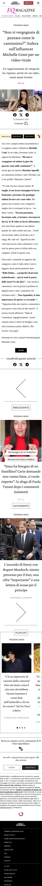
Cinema (35, 16)
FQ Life (17, 16)
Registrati (30, 767)
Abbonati (28, 3)
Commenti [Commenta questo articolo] (21, 123)
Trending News (7, 16)
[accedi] (38, 3)
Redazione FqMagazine (17, 718)
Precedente (21, 407)
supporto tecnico (6, 807)
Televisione (26, 16)
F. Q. (22, 83)
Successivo (21, 505)
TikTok (21, 350)
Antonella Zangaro (22, 598)
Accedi (12, 767)
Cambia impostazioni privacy (14, 839)
